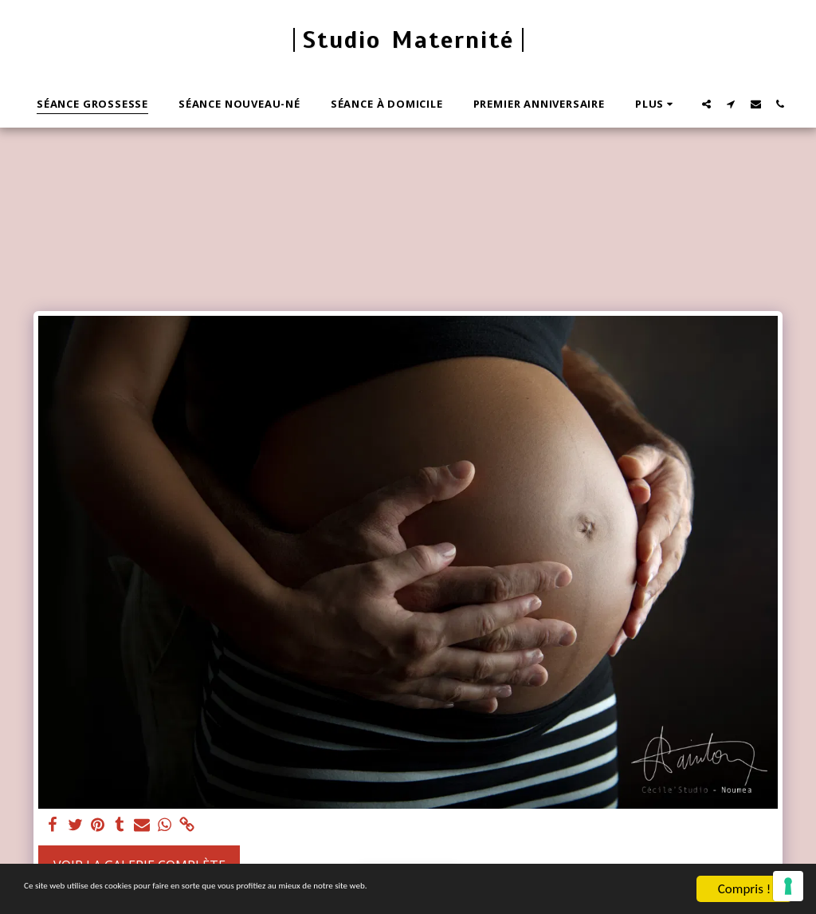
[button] (706, 103)
